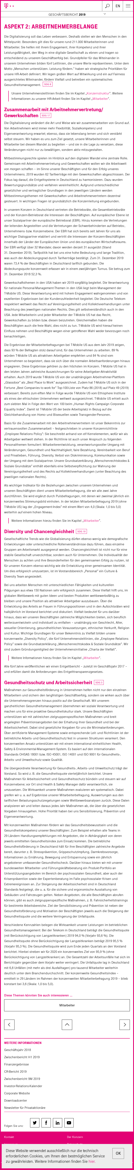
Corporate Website (17, 1093)
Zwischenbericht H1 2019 (22, 1057)
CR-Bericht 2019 (15, 1071)
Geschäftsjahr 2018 (17, 1050)
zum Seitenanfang (67, 1025)
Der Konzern (75, 1137)
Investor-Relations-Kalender (23, 1086)
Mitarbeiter (100, 99)
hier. (92, 1161)
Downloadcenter (15, 1100)
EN (118, 6)
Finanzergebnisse (16, 1064)
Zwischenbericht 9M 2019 (22, 1079)
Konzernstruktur (98, 93)
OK (118, 1153)
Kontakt (9, 1137)
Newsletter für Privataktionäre (24, 1108)
